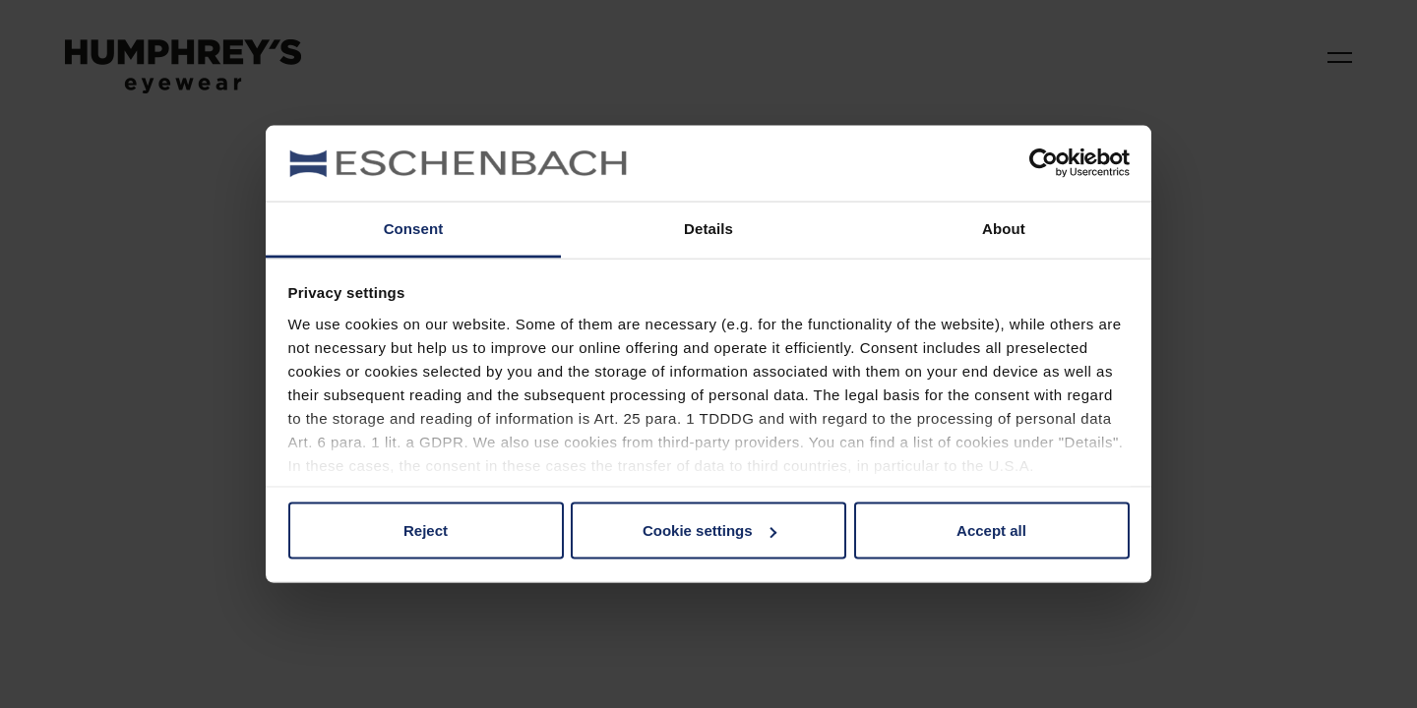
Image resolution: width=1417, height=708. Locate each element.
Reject (425, 530)
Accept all (991, 530)
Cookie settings (709, 530)
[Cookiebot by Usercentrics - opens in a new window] (1043, 163)
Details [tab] (708, 227)
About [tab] (1003, 227)
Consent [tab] (414, 227)
